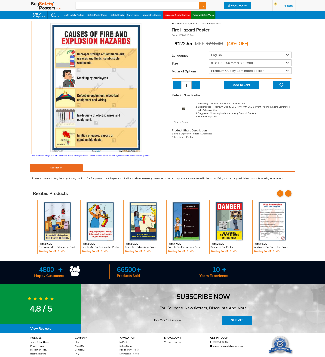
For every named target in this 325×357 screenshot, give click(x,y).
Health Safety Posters (73, 15)
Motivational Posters (129, 353)
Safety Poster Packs (97, 15)
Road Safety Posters (130, 349)
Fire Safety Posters (211, 23)
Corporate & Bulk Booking (177, 15)
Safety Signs (133, 15)
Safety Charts (117, 15)
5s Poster (124, 342)
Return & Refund (38, 353)
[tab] (40, 328)
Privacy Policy (37, 346)
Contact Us (80, 349)
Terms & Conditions (39, 342)
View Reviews (40, 328)
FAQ (77, 353)
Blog (77, 342)
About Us (79, 346)
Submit (237, 320)
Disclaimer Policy (38, 349)
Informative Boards (152, 15)
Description (56, 167)
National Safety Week (203, 15)
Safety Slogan (126, 346)
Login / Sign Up (237, 5)
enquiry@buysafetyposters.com (228, 346)
